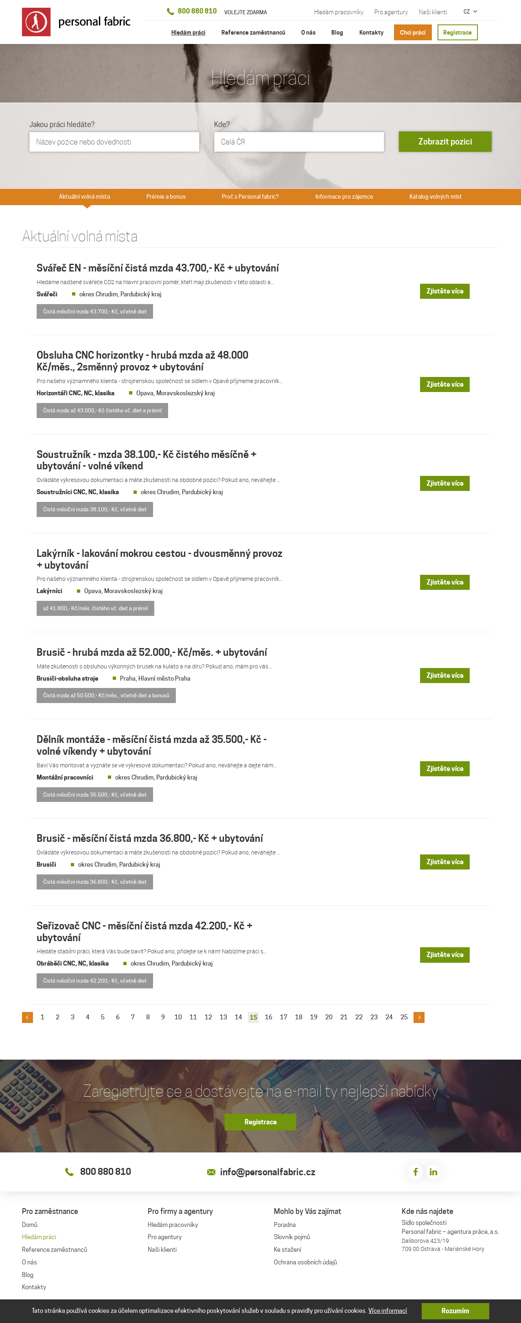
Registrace (457, 32)
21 (344, 1016)
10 (178, 1016)
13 (223, 1016)
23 (374, 1016)
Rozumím (455, 1311)
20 (329, 1016)
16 (268, 1016)
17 (283, 1016)
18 (298, 1016)
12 (208, 1016)
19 (313, 1016)
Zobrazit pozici (445, 142)
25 (404, 1016)
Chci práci (413, 32)
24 (389, 1016)
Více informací (387, 1310)
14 (238, 1016)
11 (193, 1016)
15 (253, 1016)
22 (359, 1016)
